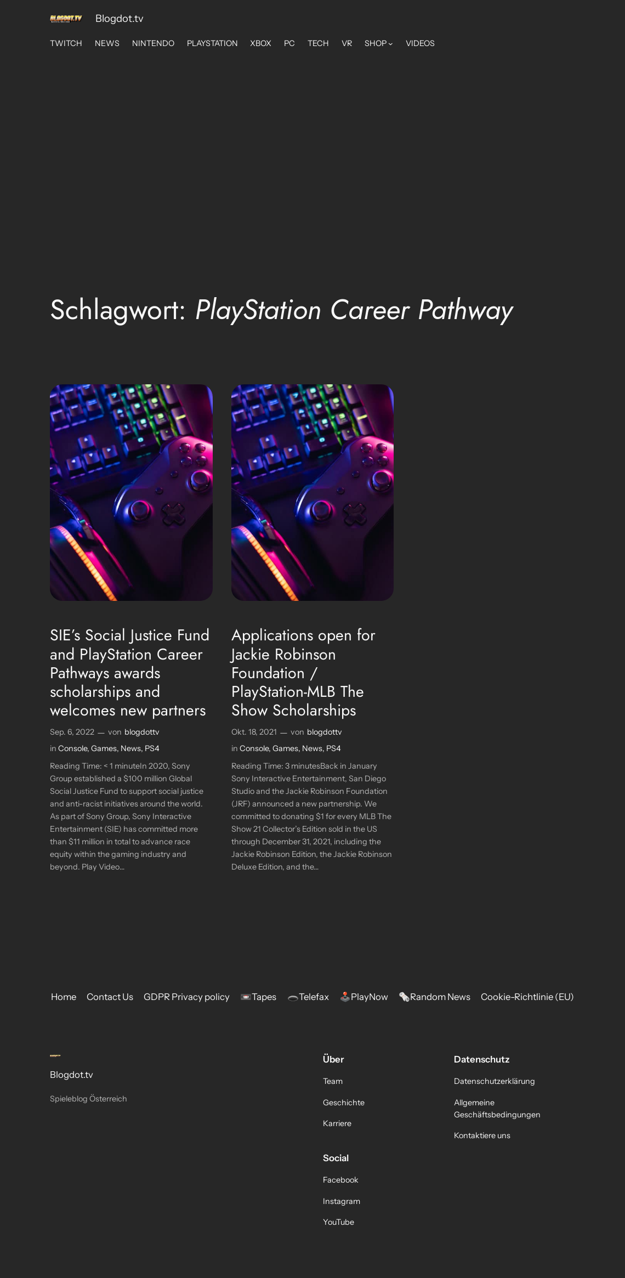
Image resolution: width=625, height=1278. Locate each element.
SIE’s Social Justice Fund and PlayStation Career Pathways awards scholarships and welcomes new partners (129, 672)
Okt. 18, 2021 (254, 732)
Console (72, 748)
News (131, 748)
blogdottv (142, 732)
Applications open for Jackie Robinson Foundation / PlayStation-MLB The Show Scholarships (303, 672)
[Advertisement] (312, 142)
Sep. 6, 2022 (72, 732)
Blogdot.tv (119, 18)
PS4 (152, 748)
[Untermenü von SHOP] (390, 43)
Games (104, 748)
